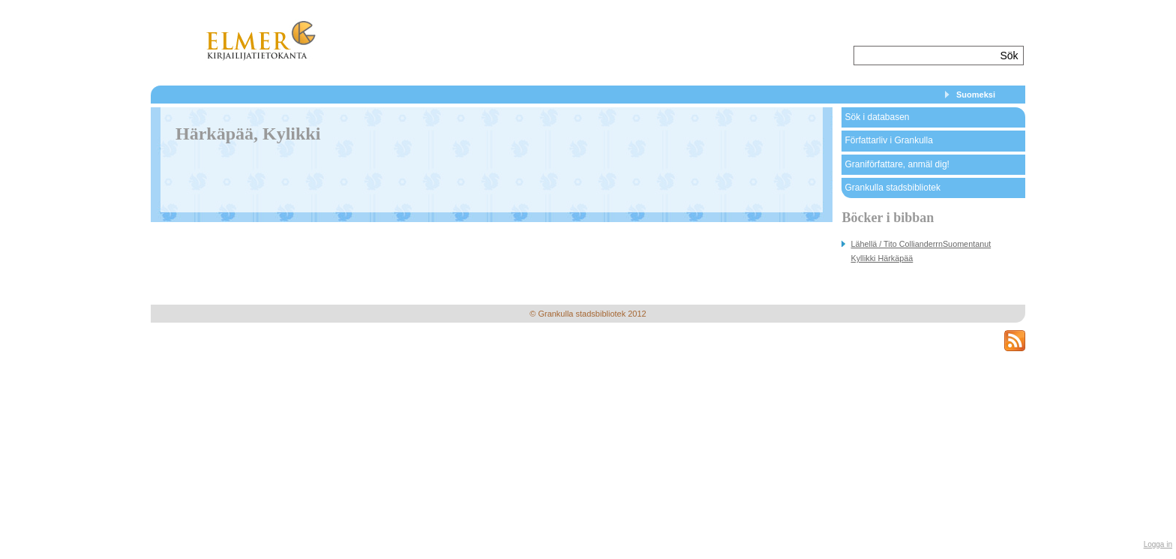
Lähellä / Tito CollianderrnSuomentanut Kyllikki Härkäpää (920, 251)
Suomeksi (975, 94)
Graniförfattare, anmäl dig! (896, 164)
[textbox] (925, 56)
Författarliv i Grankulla (888, 140)
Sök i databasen (876, 117)
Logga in (1158, 544)
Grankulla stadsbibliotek (892, 187)
